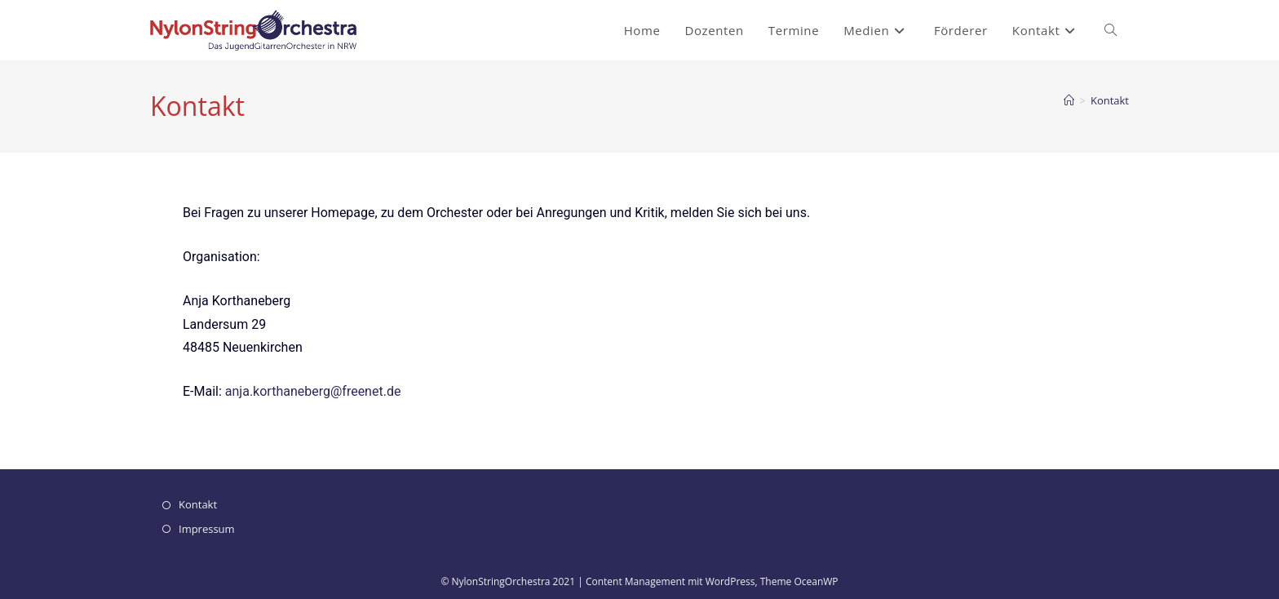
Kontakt (1110, 100)
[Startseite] (1069, 100)
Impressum (207, 528)
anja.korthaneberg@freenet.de (313, 391)
